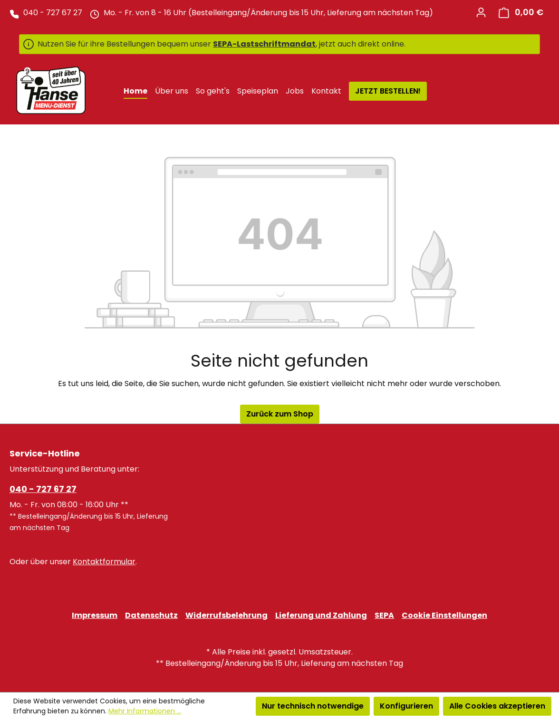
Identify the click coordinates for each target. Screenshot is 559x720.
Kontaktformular (104, 561)
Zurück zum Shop (279, 413)
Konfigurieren (406, 706)
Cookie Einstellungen (444, 615)
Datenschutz (151, 615)
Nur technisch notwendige (313, 706)
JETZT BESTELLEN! (388, 90)
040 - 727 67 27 (43, 489)
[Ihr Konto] (481, 12)
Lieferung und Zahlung (321, 615)
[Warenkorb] (520, 12)
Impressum (94, 615)
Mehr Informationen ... (144, 711)
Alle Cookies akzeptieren (497, 706)
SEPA (384, 615)
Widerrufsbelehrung (226, 615)
